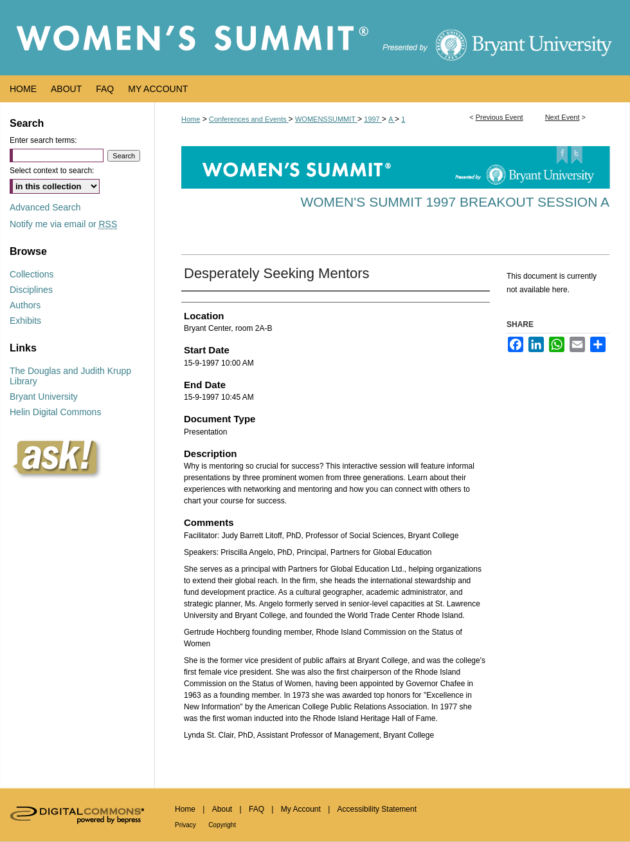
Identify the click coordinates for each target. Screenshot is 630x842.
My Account (301, 809)
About (222, 809)
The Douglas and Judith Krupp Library (70, 376)
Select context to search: (52, 170)
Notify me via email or (63, 224)
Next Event (562, 117)
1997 (373, 119)
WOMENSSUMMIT (326, 119)
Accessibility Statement (377, 809)
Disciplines (31, 290)
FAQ (256, 809)
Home (190, 119)
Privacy (185, 824)
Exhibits (25, 320)
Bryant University (44, 396)
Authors (25, 305)
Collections (31, 274)
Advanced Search (45, 207)
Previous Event (499, 117)
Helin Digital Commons (55, 412)
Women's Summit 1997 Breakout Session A (454, 201)
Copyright (222, 824)
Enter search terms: (43, 140)
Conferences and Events (249, 119)
